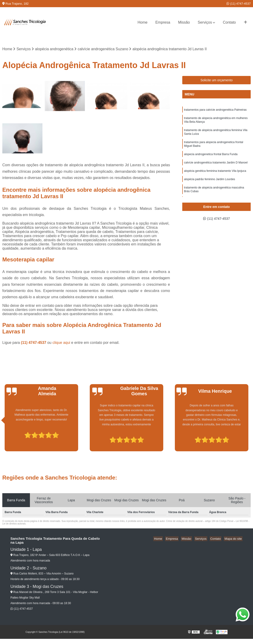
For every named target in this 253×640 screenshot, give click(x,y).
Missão (184, 22)
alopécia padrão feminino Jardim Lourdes (209, 184)
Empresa (162, 22)
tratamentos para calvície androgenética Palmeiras (215, 110)
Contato (229, 22)
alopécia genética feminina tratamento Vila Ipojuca (215, 175)
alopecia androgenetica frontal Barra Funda (210, 158)
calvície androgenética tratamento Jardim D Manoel (215, 167)
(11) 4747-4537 (239, 3)
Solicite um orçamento (216, 80)
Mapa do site (233, 539)
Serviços (205, 22)
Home (142, 22)
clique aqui (61, 343)
